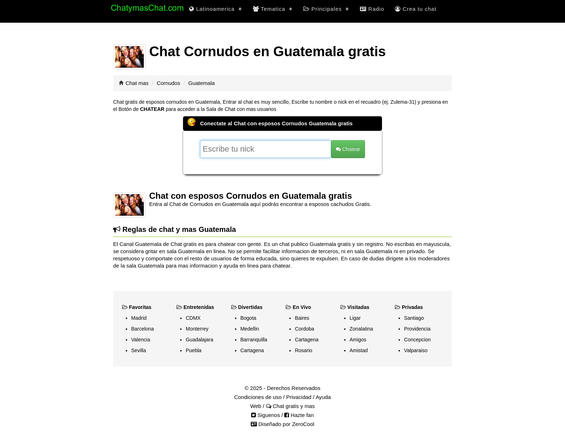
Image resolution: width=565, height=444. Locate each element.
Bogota (248, 318)
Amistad (359, 350)
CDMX (193, 318)
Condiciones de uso (258, 397)
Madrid (139, 318)
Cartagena (252, 350)
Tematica (273, 9)
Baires (302, 318)
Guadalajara (199, 339)
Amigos (358, 339)
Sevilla (138, 350)
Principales (326, 9)
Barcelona (142, 329)
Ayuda (323, 397)
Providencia (417, 329)
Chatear (348, 149)
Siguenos (265, 415)
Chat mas (136, 83)
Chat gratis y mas (290, 406)
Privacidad (298, 397)
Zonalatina (361, 329)
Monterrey (197, 329)
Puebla (193, 350)
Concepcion (417, 339)
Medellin (249, 329)
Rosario (303, 350)
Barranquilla (253, 339)
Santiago (414, 318)
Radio (372, 9)
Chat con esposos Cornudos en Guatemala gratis (250, 196)
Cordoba (304, 329)
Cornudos (168, 83)
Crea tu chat (415, 9)
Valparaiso (415, 350)
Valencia (140, 339)
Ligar (355, 318)
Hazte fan (298, 415)
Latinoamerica (215, 9)
